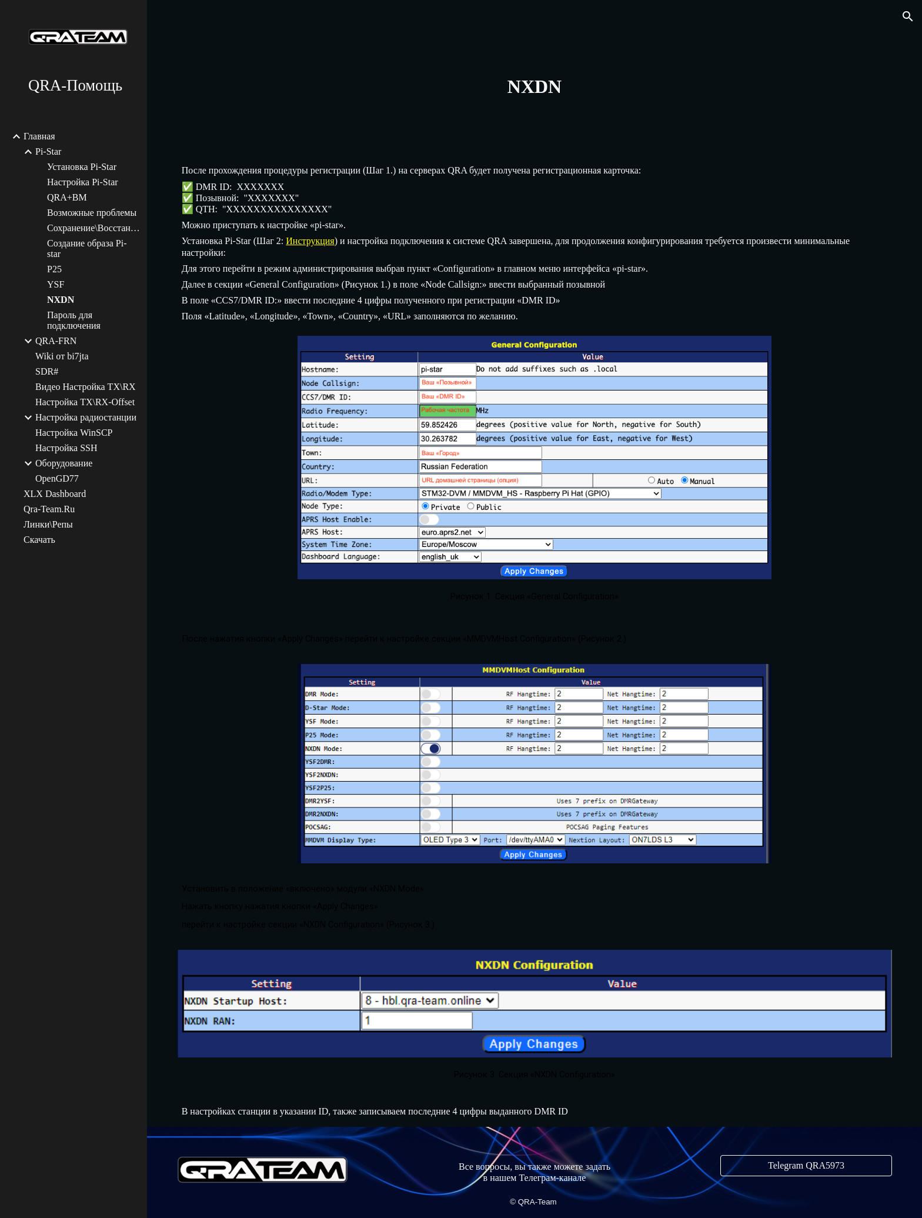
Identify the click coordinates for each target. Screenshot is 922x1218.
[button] (908, 16)
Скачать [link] (39, 540)
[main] (534, 86)
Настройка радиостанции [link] (85, 417)
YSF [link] (55, 284)
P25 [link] (54, 269)
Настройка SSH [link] (66, 448)
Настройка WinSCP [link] (74, 433)
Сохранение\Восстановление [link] (93, 228)
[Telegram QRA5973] (806, 1165)
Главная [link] (39, 136)
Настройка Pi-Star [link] (82, 182)
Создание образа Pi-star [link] (87, 248)
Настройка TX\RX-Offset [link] (85, 402)
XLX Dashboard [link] (55, 494)
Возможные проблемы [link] (91, 213)
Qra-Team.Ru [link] (49, 509)
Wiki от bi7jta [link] (62, 356)
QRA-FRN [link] (55, 341)
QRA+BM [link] (67, 197)
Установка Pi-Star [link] (81, 167)
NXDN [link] (60, 300)
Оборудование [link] (63, 463)
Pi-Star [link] (48, 151)
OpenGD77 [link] (57, 478)
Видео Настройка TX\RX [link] (85, 387)
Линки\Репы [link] (48, 524)
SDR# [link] (46, 371)
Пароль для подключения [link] (74, 320)
